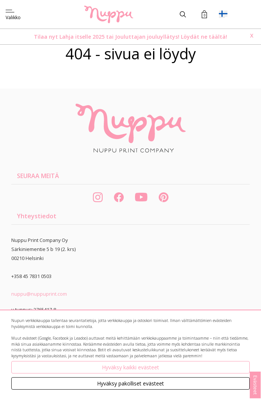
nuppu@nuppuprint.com (39, 293)
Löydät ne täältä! (204, 36)
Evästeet (255, 384)
